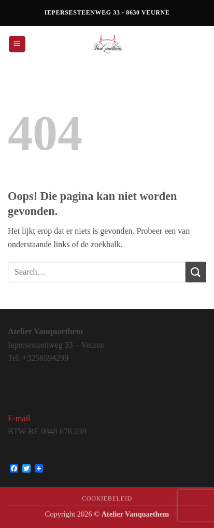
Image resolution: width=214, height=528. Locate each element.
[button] (17, 44)
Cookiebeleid (107, 498)
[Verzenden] (196, 272)
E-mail (19, 418)
